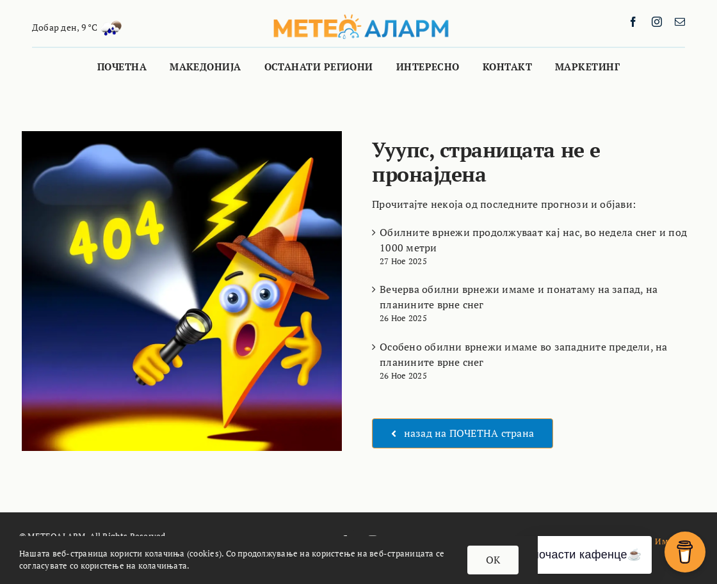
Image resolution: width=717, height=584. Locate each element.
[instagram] (657, 22)
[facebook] (633, 22)
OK (493, 560)
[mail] (680, 22)
